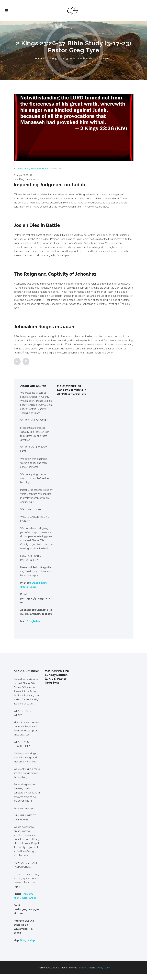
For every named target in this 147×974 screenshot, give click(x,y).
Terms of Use (84, 967)
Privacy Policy (103, 967)
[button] (73, 175)
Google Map (34, 621)
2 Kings (54, 58)
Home (38, 58)
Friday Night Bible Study (36, 168)
